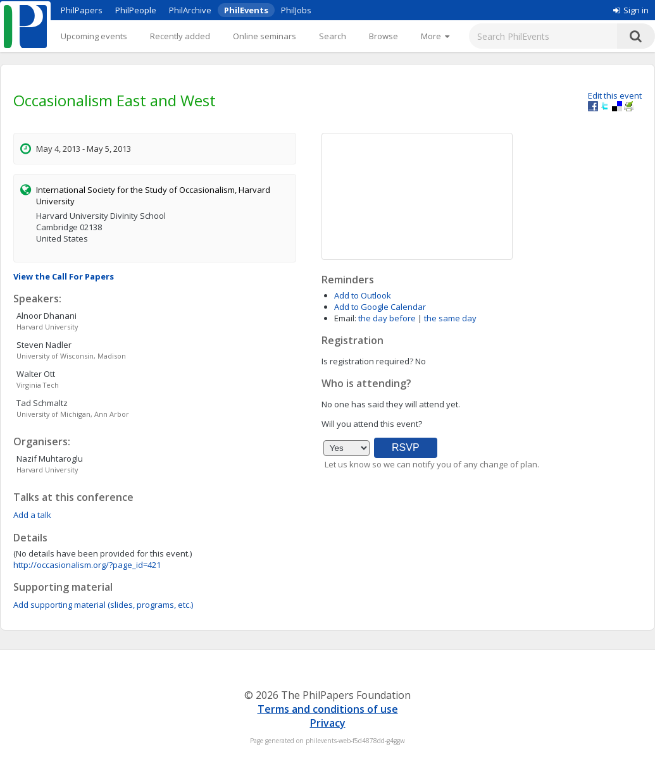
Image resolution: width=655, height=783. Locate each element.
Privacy (328, 723)
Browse (383, 36)
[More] (435, 36)
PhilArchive (190, 10)
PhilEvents (246, 10)
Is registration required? (367, 361)
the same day (450, 318)
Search (332, 36)
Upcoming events (94, 36)
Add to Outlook (362, 295)
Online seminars (264, 36)
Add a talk (32, 515)
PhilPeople (135, 10)
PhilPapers (82, 10)
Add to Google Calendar (380, 306)
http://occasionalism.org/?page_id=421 (87, 564)
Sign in (631, 10)
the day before (387, 318)
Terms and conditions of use (328, 709)
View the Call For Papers (63, 276)
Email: (345, 318)
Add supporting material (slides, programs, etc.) (103, 604)
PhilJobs (296, 10)
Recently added (180, 36)
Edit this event (615, 95)
